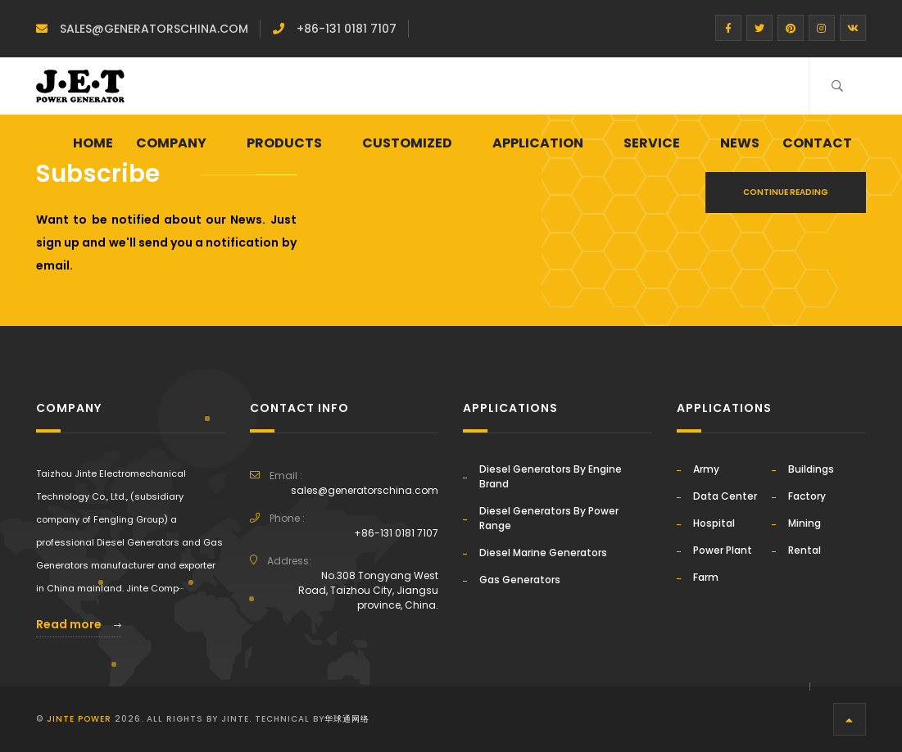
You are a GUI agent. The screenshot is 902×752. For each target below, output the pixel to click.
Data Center (725, 496)
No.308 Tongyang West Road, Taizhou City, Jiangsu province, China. (368, 590)
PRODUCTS (284, 143)
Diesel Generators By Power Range (549, 518)
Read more (78, 624)
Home (93, 143)
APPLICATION (537, 143)
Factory (807, 496)
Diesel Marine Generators (543, 552)
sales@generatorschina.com (154, 28)
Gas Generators (519, 580)
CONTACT (817, 143)
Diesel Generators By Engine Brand (550, 476)
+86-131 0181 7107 (347, 28)
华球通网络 (346, 719)
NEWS (739, 143)
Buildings (811, 469)
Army (706, 469)
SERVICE (651, 143)
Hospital (714, 523)
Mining (804, 523)
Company (171, 143)
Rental (804, 550)
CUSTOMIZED (407, 143)
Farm (705, 577)
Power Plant (722, 550)
